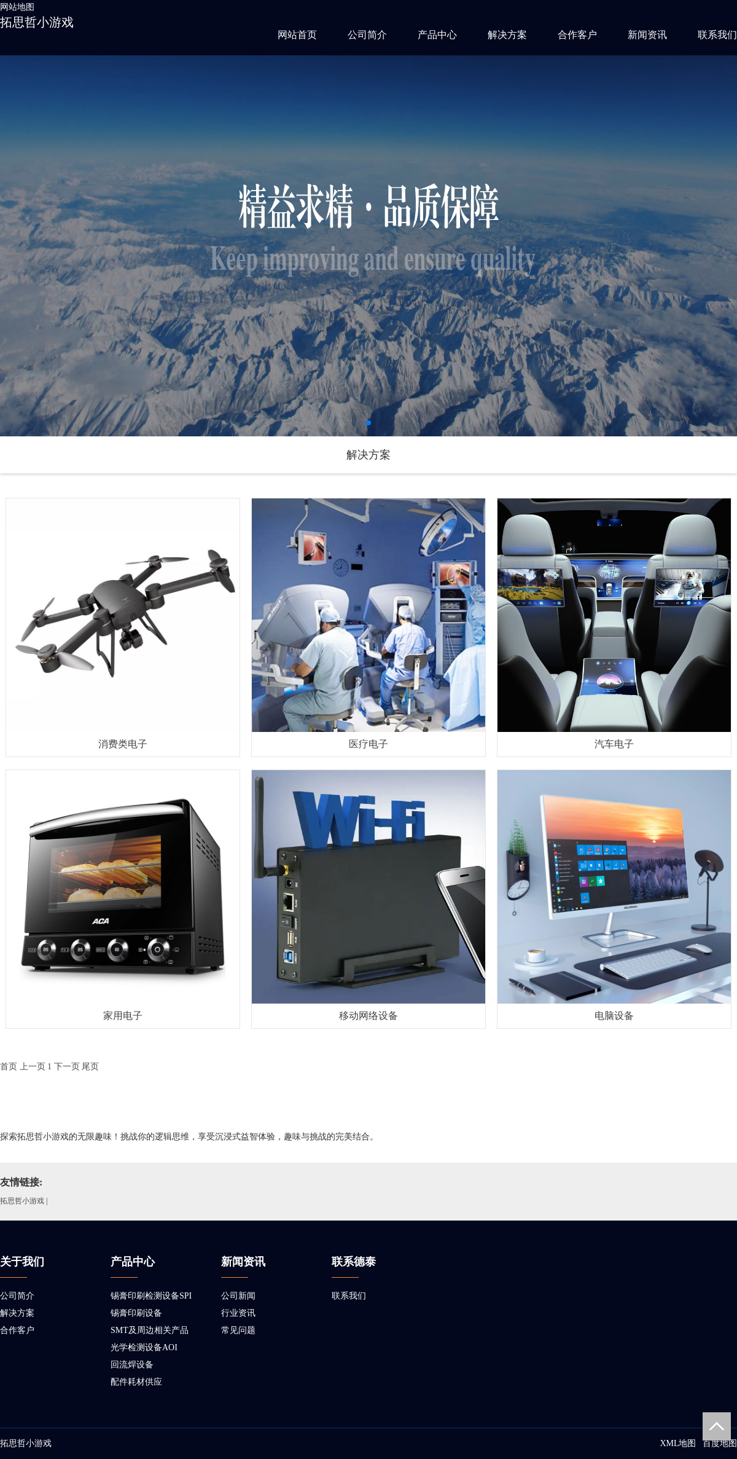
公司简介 (367, 34)
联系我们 (717, 34)
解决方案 (507, 34)
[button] (368, 422)
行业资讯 (238, 1313)
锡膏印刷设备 (136, 1313)
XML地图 (678, 1443)
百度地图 (720, 1443)
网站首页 (297, 34)
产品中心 (437, 34)
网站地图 (17, 7)
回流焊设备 (132, 1364)
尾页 (90, 1066)
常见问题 (238, 1330)
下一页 (67, 1066)
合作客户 (577, 34)
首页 (8, 1066)
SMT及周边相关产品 (150, 1330)
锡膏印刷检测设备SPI (151, 1295)
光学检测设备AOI (144, 1347)
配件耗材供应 (136, 1381)
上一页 (32, 1066)
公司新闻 (238, 1295)
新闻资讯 (647, 34)
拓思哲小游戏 (37, 22)
